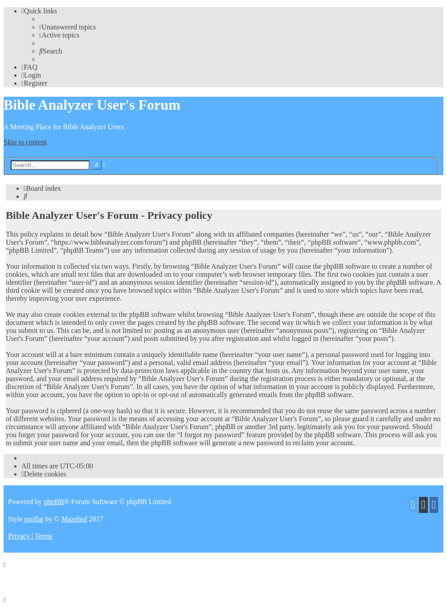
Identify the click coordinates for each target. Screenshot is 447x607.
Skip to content (25, 142)
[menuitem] (67, 27)
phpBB (54, 501)
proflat (34, 519)
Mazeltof (74, 519)
